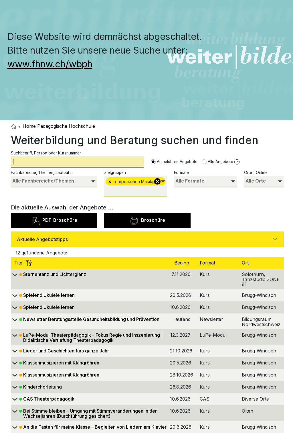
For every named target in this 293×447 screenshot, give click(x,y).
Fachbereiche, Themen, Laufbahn (42, 172)
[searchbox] (54, 181)
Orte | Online (256, 172)
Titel (23, 263)
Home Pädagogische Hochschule (57, 126)
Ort (246, 263)
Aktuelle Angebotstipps (42, 239)
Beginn (182, 263)
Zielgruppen (115, 172)
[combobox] (54, 181)
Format (208, 263)
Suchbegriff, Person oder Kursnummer (46, 153)
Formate (181, 172)
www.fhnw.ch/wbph (49, 64)
